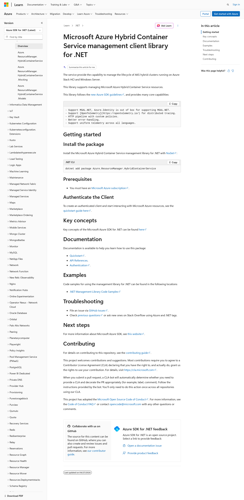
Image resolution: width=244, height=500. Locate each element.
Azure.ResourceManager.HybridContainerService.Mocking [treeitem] (30, 73)
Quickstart (76, 255)
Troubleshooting (211, 50)
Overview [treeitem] (23, 46)
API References (79, 260)
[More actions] (178, 25)
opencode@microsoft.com (125, 404)
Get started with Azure (226, 13)
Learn (67, 25)
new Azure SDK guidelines (106, 94)
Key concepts (210, 36)
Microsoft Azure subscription (108, 188)
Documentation (211, 41)
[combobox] (23, 30)
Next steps (208, 54)
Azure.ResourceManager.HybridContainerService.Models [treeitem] (30, 92)
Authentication (78, 265)
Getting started (211, 32)
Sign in (236, 4)
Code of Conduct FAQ (80, 404)
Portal (205, 13)
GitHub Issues (97, 310)
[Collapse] (41, 23)
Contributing (209, 58)
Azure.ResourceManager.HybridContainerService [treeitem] (30, 56)
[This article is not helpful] (233, 71)
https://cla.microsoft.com (139, 370)
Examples (207, 45)
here (141, 229)
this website (135, 334)
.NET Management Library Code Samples (94, 291)
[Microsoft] (6, 4)
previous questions (89, 315)
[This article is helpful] (229, 71)
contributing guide (137, 352)
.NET (77, 25)
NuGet (170, 153)
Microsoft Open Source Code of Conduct (121, 399)
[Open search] (228, 5)
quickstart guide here (75, 210)
